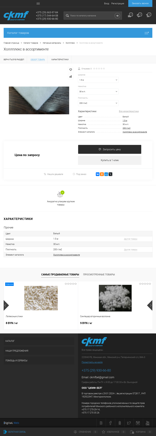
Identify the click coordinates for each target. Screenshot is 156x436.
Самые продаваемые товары (60, 274)
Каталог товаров (78, 33)
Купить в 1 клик (110, 160)
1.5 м (125, 120)
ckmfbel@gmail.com (102, 377)
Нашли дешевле (53, 174)
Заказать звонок (140, 3)
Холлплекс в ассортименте (135, 132)
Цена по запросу (27, 155)
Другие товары (130, 239)
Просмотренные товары (99, 274)
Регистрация (117, 3)
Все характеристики (129, 111)
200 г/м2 (126, 128)
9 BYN (61, 323)
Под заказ (79, 174)
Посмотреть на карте (92, 362)
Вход (106, 3)
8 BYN (12, 323)
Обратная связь (15, 432)
